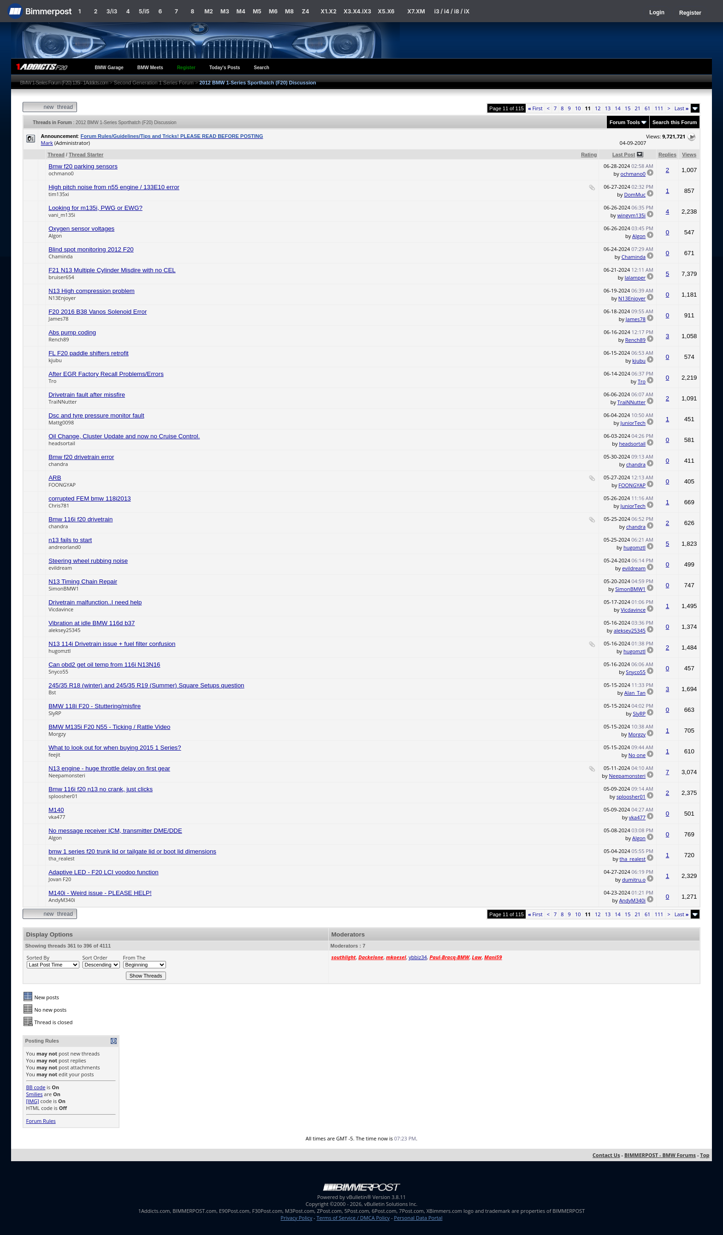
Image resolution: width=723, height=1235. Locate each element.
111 (659, 108)
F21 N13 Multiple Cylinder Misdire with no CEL (112, 270)
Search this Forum (674, 122)
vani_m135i (61, 214)
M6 (273, 11)
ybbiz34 (418, 957)
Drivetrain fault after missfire (86, 394)
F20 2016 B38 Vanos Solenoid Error (97, 311)
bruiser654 (61, 277)
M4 (241, 11)
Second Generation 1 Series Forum (154, 82)
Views (689, 154)
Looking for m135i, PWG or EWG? (95, 207)
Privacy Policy (297, 1217)
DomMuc (635, 194)
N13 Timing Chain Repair (82, 581)
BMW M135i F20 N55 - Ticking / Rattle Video (109, 726)
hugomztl (634, 547)
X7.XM (416, 11)
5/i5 (144, 11)
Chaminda (60, 256)
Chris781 (58, 505)
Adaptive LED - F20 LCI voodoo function (103, 872)
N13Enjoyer (62, 297)
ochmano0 (61, 173)
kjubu (55, 360)
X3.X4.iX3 (357, 11)
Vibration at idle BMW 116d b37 (91, 623)
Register (690, 13)
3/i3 (112, 11)
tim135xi (58, 194)
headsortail (61, 443)
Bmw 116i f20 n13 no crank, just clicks (100, 789)
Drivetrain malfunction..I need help (95, 602)
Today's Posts (224, 67)
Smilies (34, 1094)
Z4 (305, 11)
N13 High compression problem (91, 290)
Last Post (623, 154)
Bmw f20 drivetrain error (81, 456)
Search (261, 67)
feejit (54, 754)
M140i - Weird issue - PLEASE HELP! (99, 892)
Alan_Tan (635, 692)
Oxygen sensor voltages (81, 228)
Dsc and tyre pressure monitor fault (96, 415)
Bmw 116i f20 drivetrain (80, 519)
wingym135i (631, 215)
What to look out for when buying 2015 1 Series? (114, 747)
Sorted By (38, 957)
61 (648, 108)
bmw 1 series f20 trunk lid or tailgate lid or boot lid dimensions (132, 851)
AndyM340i (61, 899)
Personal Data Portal (418, 1217)
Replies (667, 154)
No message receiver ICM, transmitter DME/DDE (115, 830)
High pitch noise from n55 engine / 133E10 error (113, 187)
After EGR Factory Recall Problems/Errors (106, 373)
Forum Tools (625, 122)
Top (704, 1154)
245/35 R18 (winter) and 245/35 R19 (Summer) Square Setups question (146, 685)
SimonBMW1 (63, 588)
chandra (58, 463)
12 (598, 108)
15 (628, 108)
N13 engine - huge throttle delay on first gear (109, 768)
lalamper (635, 277)
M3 (224, 11)
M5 (257, 11)
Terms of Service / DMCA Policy (353, 1217)
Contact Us (606, 1154)
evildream (60, 567)
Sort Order (95, 957)
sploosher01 (62, 796)
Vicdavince (60, 609)
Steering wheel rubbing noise (88, 560)
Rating (589, 154)
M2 (208, 11)
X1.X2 (328, 11)
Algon (55, 235)
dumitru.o (634, 879)
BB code (36, 1087)
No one (637, 755)
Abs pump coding (72, 332)
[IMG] (32, 1101)
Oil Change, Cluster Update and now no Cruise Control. (124, 436)
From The (134, 957)
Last (682, 108)
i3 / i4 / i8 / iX (452, 11)
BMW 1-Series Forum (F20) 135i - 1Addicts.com (64, 82)
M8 (289, 11)
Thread (56, 154)
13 (608, 108)
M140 (56, 809)
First (535, 108)
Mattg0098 (61, 422)
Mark (47, 142)
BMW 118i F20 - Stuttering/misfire (94, 706)
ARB (54, 477)
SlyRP (54, 713)
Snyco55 (58, 671)
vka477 (56, 816)
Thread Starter (86, 154)
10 (578, 108)
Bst (52, 692)
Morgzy (57, 733)
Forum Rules (41, 1120)
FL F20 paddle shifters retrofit (88, 353)
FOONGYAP (62, 484)
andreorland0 (64, 546)
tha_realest (61, 858)
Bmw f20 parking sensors (83, 166)
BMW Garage (109, 67)
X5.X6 (386, 11)
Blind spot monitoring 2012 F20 (91, 249)
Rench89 (58, 339)
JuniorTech (633, 422)
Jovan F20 (59, 879)
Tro (52, 380)
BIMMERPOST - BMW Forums (660, 1154)
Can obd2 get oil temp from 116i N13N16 (104, 664)
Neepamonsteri (66, 775)
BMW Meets (150, 67)
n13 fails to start (70, 540)
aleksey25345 (64, 629)
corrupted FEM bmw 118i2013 (89, 498)
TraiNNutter (62, 401)
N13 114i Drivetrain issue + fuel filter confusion (111, 643)
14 (618, 108)
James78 (58, 318)
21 (637, 108)
